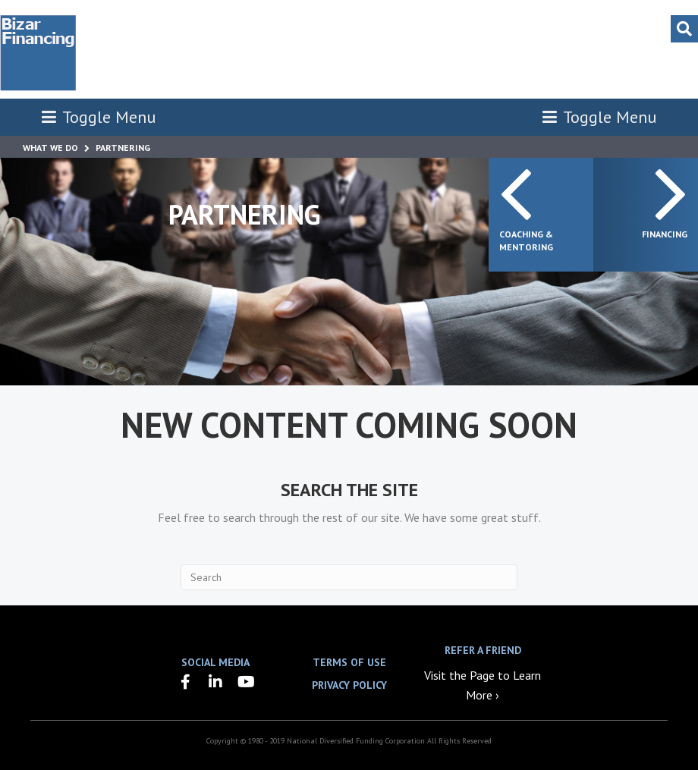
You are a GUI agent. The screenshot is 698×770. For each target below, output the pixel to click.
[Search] (684, 28)
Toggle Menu (99, 116)
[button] (185, 682)
